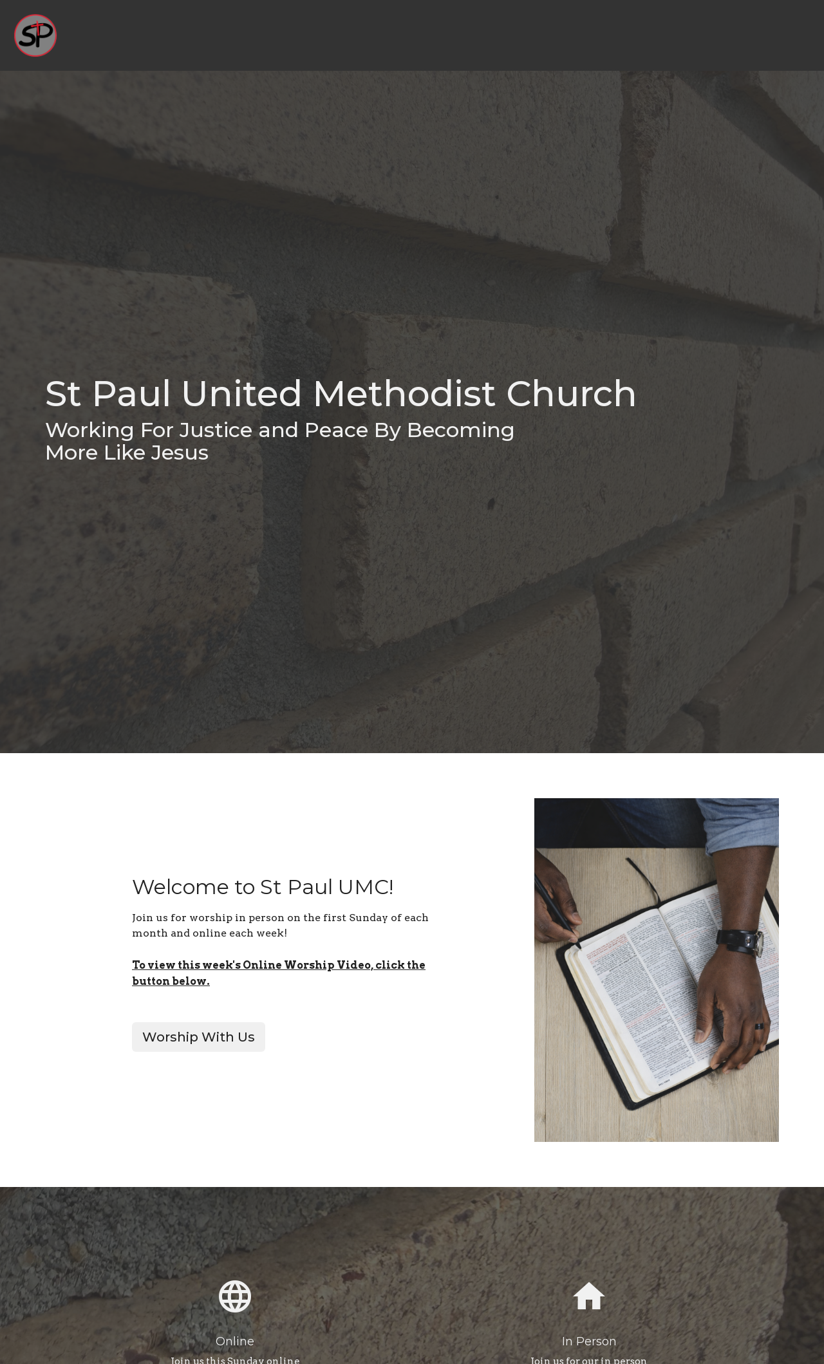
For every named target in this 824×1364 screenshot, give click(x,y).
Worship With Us (198, 1037)
